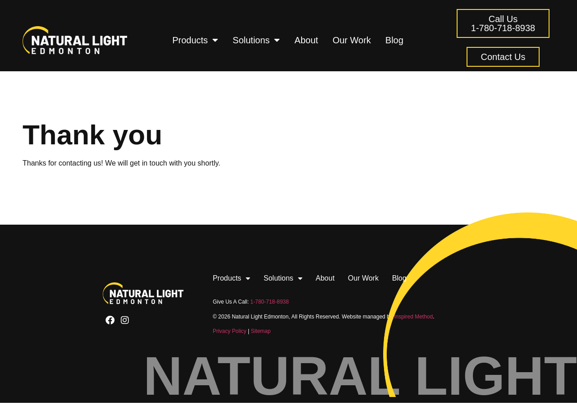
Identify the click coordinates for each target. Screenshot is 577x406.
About (306, 40)
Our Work (352, 40)
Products (195, 40)
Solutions (256, 40)
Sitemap (260, 331)
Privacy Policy (230, 331)
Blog (394, 40)
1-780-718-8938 (269, 302)
